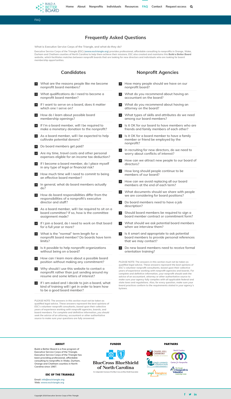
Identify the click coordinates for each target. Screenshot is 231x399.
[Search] (191, 6)
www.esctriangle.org (96, 51)
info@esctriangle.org (53, 379)
